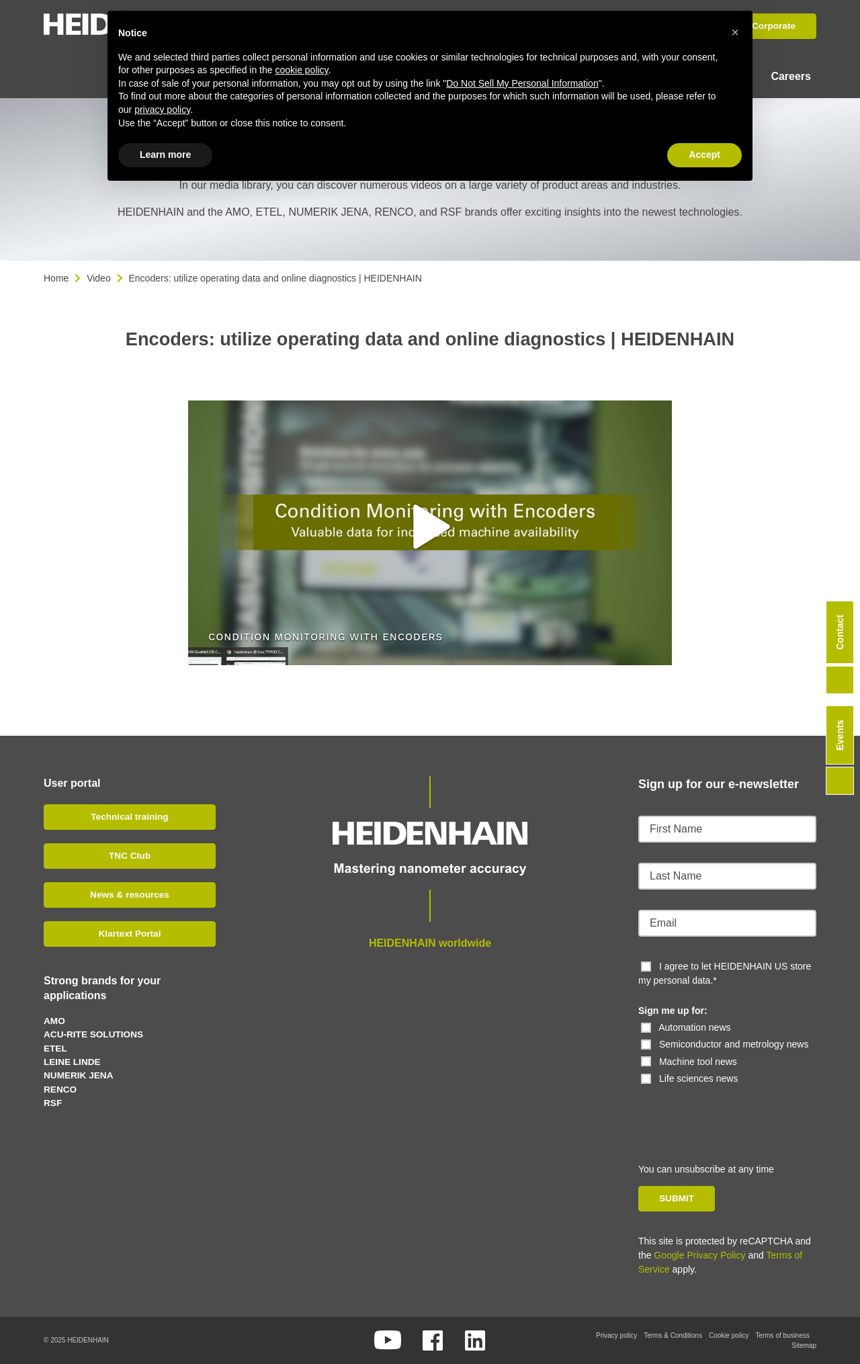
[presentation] (730, 1112)
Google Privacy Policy (699, 1255)
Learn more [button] (165, 154)
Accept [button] (704, 154)
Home (56, 278)
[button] (430, 527)
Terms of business (782, 1335)
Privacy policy (616, 1335)
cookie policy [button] (301, 70)
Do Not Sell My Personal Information (522, 83)
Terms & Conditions (673, 1335)
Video (99, 278)
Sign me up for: (672, 1010)
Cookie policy (728, 1335)
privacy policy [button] (162, 109)
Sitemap (803, 1345)
